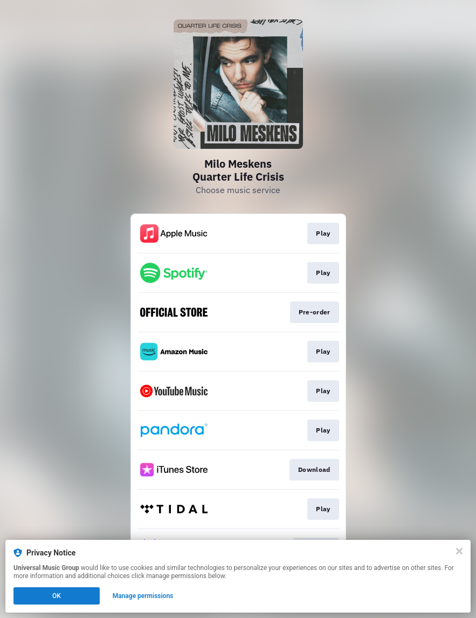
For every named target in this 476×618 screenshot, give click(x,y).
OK (56, 596)
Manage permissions (143, 596)
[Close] (459, 551)
